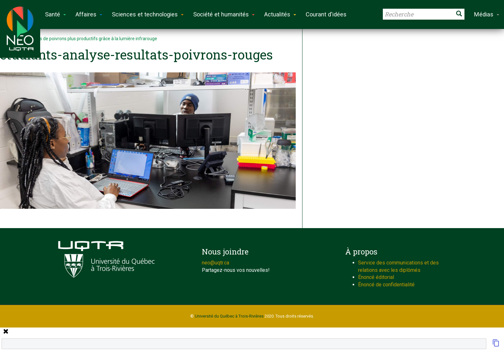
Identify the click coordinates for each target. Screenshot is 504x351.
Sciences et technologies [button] (148, 14)
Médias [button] (486, 14)
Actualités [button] (280, 14)
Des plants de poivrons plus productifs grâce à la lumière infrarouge (89, 38)
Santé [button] (55, 14)
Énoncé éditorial (376, 277)
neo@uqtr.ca (215, 263)
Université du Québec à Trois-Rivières (229, 316)
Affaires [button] (89, 14)
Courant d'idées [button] (326, 14)
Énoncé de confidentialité (386, 285)
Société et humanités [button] (224, 14)
